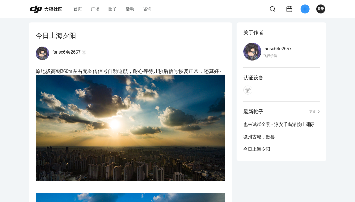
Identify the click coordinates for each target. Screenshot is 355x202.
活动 (130, 8)
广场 (95, 8)
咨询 (147, 8)
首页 (78, 8)
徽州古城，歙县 (259, 136)
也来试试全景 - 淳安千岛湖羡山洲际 (279, 124)
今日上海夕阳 (256, 149)
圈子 (112, 8)
